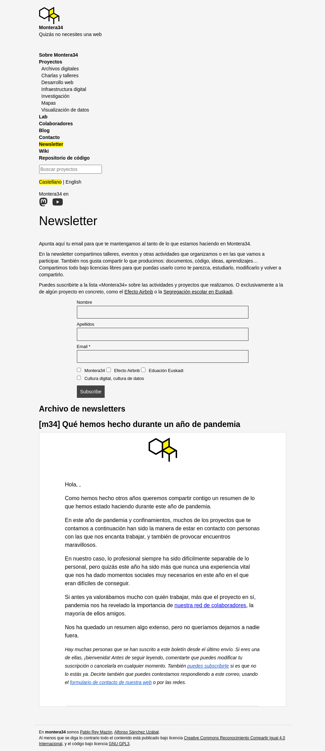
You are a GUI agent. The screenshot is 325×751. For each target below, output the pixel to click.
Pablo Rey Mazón (96, 732)
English (73, 182)
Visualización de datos (65, 110)
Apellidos (85, 324)
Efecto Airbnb (139, 291)
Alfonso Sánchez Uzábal (136, 732)
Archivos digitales (60, 68)
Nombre (84, 302)
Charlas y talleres (60, 75)
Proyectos (50, 62)
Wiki (44, 151)
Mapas (49, 103)
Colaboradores (56, 123)
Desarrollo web (57, 82)
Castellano (50, 182)
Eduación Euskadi (162, 370)
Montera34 (91, 370)
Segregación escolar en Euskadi (197, 291)
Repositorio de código (64, 158)
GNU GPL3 (119, 743)
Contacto (49, 137)
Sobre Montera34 (58, 55)
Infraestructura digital (64, 89)
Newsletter (51, 144)
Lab (43, 116)
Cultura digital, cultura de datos (110, 378)
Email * (84, 346)
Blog (44, 130)
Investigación (56, 96)
